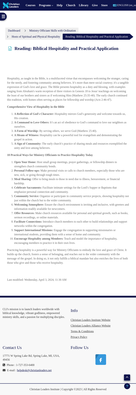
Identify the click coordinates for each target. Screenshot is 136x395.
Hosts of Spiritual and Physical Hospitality (36, 36)
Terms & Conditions (82, 331)
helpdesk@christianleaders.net (34, 370)
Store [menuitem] (104, 5)
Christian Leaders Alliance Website (90, 325)
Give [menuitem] (95, 5)
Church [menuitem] (70, 5)
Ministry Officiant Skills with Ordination (52, 30)
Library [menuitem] (83, 5)
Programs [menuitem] (45, 5)
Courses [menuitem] (30, 5)
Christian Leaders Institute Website (90, 319)
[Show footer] (127, 386)
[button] (127, 377)
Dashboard (14, 30)
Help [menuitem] (60, 5)
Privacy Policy (79, 336)
